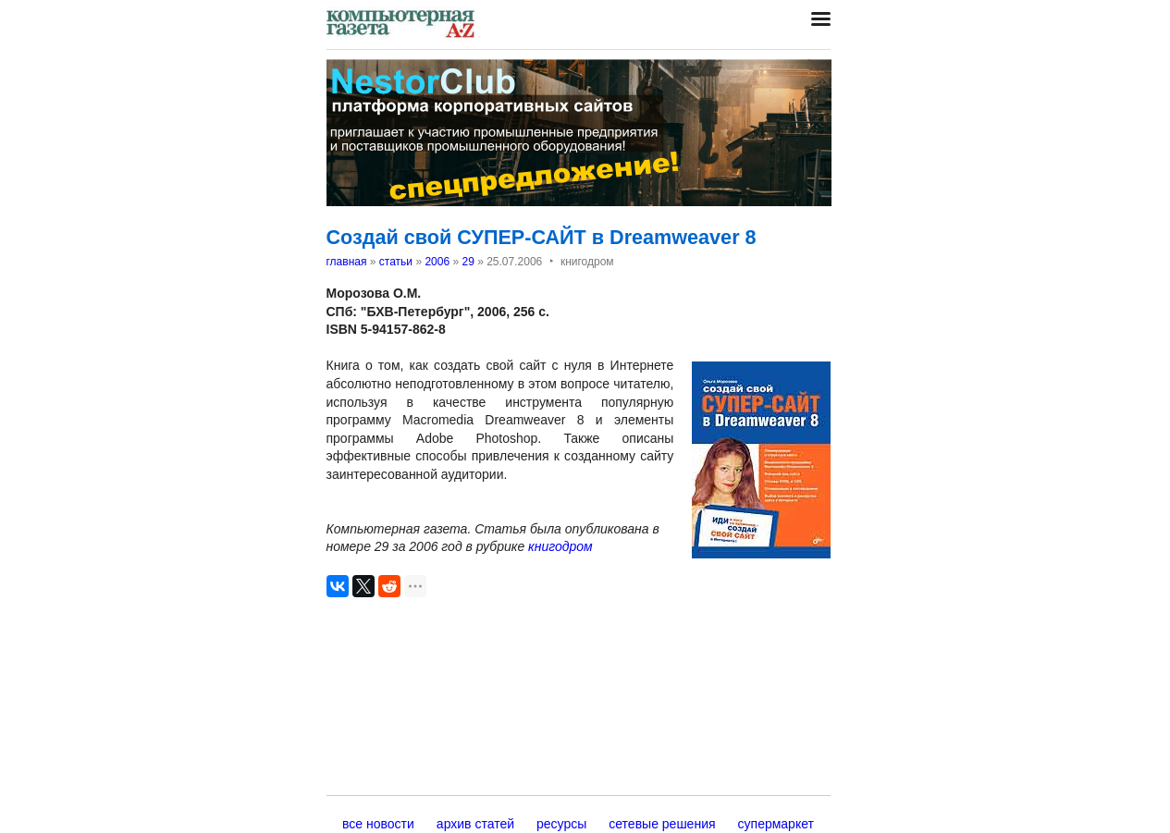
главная (346, 261)
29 (468, 261)
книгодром (560, 546)
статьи (396, 261)
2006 (437, 261)
